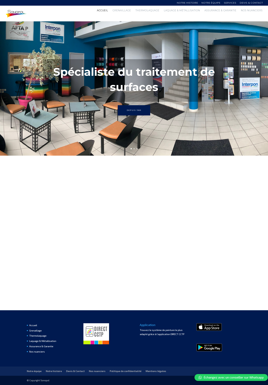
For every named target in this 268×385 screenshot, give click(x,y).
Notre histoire (187, 3)
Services (230, 3)
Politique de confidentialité (125, 371)
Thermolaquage (147, 16)
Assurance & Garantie (220, 16)
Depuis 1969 (134, 110)
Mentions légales (156, 371)
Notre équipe (211, 3)
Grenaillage (121, 16)
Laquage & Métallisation (182, 16)
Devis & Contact (75, 371)
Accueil (102, 16)
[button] (231, 377)
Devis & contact (251, 3)
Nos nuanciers (252, 16)
